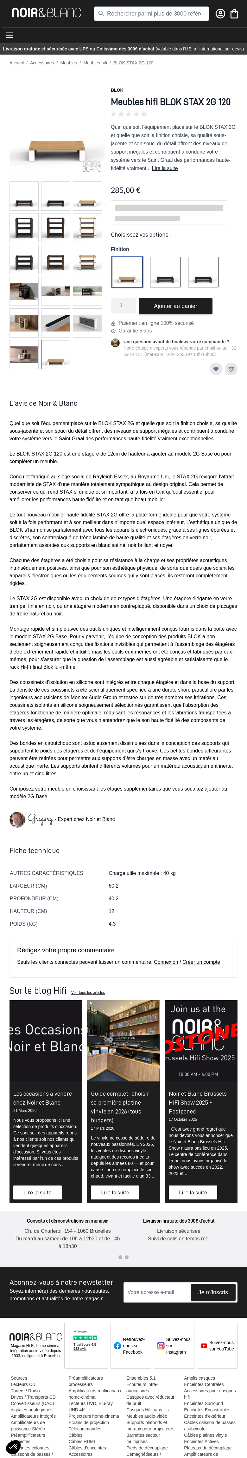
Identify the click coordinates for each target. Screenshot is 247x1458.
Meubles (68, 62)
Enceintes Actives (201, 1441)
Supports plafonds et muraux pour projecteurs (150, 1425)
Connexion (166, 962)
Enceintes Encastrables (207, 1409)
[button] (174, 114)
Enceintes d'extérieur (204, 1416)
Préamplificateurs (28, 1435)
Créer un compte (201, 962)
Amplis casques (199, 1378)
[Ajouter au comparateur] (231, 369)
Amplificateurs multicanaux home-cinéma (94, 1394)
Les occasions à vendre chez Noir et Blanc (42, 1098)
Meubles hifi (95, 62)
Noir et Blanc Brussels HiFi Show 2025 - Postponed (198, 1102)
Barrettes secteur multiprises (143, 1438)
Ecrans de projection (88, 1422)
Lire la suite (165, 168)
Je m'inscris (213, 1292)
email (210, 348)
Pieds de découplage (147, 1447)
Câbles (75, 1435)
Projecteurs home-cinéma (93, 1416)
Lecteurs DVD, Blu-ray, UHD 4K (90, 1406)
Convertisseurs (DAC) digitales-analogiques (32, 1406)
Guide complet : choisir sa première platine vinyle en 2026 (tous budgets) (120, 1106)
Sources (19, 1378)
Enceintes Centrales (203, 1384)
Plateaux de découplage (207, 1447)
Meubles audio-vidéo (146, 1416)
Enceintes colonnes (30, 1447)
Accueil (17, 62)
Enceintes (20, 1441)
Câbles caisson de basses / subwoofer (209, 1425)
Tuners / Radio (25, 1390)
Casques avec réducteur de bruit (150, 1400)
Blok (117, 90)
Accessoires (42, 62)
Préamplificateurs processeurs (85, 1381)
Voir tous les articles (88, 992)
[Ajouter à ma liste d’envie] (216, 369)
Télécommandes (84, 1428)
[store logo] (46, 12)
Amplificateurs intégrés (33, 1416)
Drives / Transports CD (33, 1397)
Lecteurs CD (23, 1384)
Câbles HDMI (81, 1441)
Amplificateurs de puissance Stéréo (28, 1425)
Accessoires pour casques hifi (209, 1394)
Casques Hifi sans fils (147, 1409)
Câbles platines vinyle (205, 1435)
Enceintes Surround (203, 1403)
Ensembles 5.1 (140, 1378)
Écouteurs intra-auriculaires (141, 1387)
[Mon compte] (220, 14)
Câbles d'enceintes (87, 1447)
